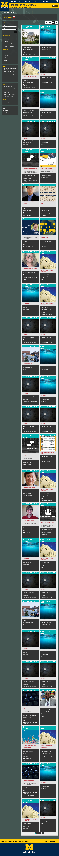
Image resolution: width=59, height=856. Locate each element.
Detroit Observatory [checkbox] (8, 86)
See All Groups (8, 80)
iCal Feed (5, 108)
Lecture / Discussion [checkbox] (8, 43)
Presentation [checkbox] (6, 41)
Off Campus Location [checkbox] (8, 92)
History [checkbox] (6, 58)
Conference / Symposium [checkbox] (9, 46)
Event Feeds (18, 841)
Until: (4, 28)
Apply (15, 31)
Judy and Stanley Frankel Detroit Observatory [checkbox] (9, 69)
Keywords (9, 17)
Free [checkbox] (5, 52)
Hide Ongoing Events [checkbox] (8, 102)
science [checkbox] (6, 60)
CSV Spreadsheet (7, 112)
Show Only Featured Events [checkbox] (9, 103)
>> (43, 833)
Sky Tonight (43, 74)
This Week (21, 1)
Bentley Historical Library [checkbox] (9, 71)
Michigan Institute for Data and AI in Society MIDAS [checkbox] (10, 76)
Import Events (25, 841)
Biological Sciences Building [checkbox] (9, 94)
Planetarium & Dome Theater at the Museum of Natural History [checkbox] (10, 73)
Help (6, 841)
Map (40, 1)
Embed (5, 113)
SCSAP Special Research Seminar (30, 236)
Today (15, 1)
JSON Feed (5, 110)
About (3, 841)
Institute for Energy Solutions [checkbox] (9, 78)
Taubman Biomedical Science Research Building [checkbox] (9, 90)
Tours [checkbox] (5, 44)
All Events (34, 1)
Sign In (55, 5)
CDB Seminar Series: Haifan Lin (29, 487)
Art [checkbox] (5, 57)
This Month (27, 1)
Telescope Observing (28, 363)
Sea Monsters (43, 45)
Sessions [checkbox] (6, 55)
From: (4, 25)
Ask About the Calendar (51, 841)
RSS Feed (5, 107)
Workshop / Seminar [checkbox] (8, 39)
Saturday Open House (28, 45)
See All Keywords (8, 62)
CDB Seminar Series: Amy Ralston (30, 268)
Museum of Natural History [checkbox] (9, 88)
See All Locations (8, 96)
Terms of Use (11, 841)
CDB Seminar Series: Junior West (47, 707)
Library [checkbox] (6, 53)
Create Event (45, 1)
